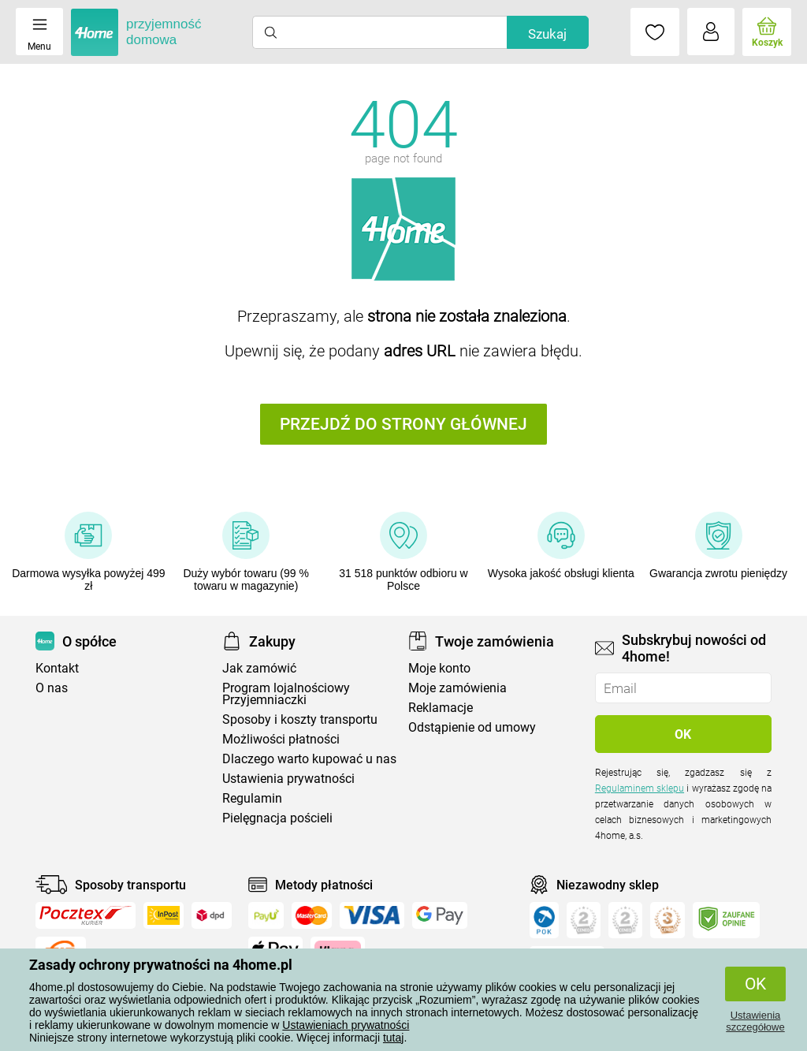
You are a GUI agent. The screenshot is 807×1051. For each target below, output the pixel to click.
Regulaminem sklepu (639, 788)
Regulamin (252, 798)
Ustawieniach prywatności (345, 1025)
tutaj (393, 1037)
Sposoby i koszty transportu (299, 719)
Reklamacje (440, 708)
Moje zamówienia (457, 688)
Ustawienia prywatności (288, 779)
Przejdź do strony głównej (403, 424)
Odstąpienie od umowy (472, 727)
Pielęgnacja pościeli (277, 818)
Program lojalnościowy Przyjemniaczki (286, 694)
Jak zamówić (259, 668)
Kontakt (57, 668)
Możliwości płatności (281, 739)
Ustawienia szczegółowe (755, 1021)
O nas (51, 688)
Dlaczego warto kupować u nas (309, 759)
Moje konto (439, 668)
